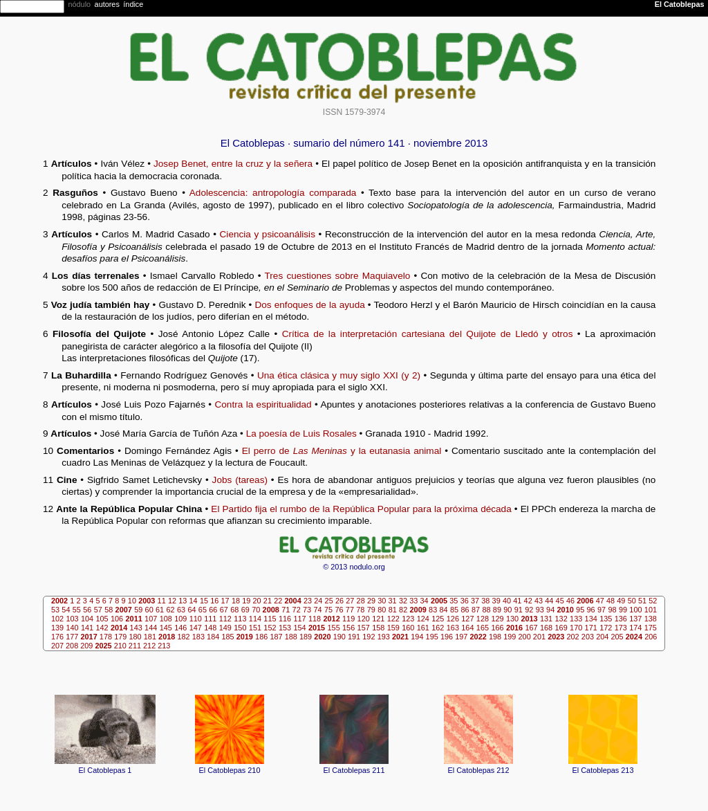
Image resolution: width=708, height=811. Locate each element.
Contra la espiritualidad (262, 404)
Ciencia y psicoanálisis (267, 234)
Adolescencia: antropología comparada (273, 193)
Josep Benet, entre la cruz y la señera (233, 163)
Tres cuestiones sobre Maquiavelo (338, 276)
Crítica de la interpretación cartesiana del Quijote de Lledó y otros (427, 334)
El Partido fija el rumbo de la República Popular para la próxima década (361, 509)
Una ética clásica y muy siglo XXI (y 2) (338, 375)
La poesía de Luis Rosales (301, 433)
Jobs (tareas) (240, 480)
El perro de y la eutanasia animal (342, 451)
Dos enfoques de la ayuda (309, 305)
